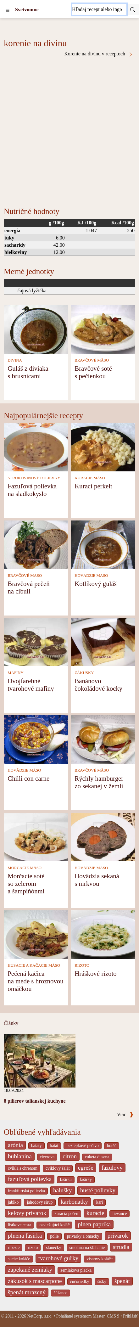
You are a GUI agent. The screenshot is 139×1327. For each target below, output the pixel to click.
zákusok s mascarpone (35, 1281)
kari (99, 1202)
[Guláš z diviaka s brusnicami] (36, 329)
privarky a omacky (83, 1236)
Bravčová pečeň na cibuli (28, 587)
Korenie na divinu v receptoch (98, 54)
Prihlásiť (130, 1316)
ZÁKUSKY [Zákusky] (84, 673)
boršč (111, 1145)
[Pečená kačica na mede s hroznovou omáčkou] (36, 933)
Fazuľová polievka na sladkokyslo (32, 489)
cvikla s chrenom (22, 1168)
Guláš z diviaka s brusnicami (28, 372)
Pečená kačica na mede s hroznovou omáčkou (35, 981)
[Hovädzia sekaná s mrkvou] (103, 836)
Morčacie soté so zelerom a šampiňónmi (26, 883)
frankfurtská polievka (26, 1191)
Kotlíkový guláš (95, 583)
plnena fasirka (25, 1235)
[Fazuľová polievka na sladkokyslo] (36, 446)
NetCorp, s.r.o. (40, 1316)
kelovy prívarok (27, 1213)
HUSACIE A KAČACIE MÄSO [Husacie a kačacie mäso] (34, 965)
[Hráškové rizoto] (103, 933)
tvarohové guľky (58, 1258)
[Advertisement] (69, 129)
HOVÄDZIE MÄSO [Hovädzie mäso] (91, 575)
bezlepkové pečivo (82, 1145)
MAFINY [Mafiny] (15, 673)
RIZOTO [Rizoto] (82, 965)
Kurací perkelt (93, 486)
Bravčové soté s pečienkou (93, 372)
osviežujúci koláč (54, 1225)
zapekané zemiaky (30, 1269)
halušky (62, 1190)
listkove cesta (19, 1225)
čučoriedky (79, 1281)
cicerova (47, 1157)
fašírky (86, 1179)
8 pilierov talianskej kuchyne (35, 1101)
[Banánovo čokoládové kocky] (103, 641)
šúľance (60, 1292)
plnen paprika (94, 1224)
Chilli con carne (28, 778)
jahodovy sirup (40, 1202)
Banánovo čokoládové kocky (98, 684)
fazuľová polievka (30, 1179)
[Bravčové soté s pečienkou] (103, 329)
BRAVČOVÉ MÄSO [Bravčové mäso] (92, 360)
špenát (122, 1281)
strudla (121, 1247)
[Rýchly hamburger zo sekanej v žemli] (103, 739)
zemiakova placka (76, 1270)
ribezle (13, 1247)
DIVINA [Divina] (15, 360)
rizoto (33, 1247)
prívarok (118, 1235)
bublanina (20, 1156)
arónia (15, 1145)
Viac (125, 1114)
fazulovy (112, 1167)
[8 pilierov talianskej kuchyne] (39, 1060)
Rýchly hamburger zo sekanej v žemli (99, 782)
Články (11, 1023)
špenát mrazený (27, 1292)
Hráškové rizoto (95, 973)
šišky (101, 1281)
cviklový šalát (58, 1168)
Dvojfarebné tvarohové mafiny (31, 684)
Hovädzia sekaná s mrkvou (97, 879)
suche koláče (19, 1259)
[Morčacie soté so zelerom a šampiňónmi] (36, 836)
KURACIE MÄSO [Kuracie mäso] (90, 478)
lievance (119, 1213)
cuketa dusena (97, 1157)
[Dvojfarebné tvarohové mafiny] (36, 641)
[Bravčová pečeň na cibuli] (36, 544)
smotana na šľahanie (87, 1247)
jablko (13, 1202)
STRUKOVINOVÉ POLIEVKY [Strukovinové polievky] (34, 478)
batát (54, 1145)
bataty (36, 1145)
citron (70, 1156)
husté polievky (97, 1190)
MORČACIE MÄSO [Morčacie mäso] (25, 868)
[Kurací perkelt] (103, 446)
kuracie (95, 1213)
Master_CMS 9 (106, 1316)
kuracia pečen (66, 1213)
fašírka (65, 1179)
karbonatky (74, 1201)
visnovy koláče (99, 1259)
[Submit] (132, 9)
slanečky (53, 1247)
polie (54, 1236)
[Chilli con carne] (36, 739)
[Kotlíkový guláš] (103, 544)
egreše (85, 1167)
